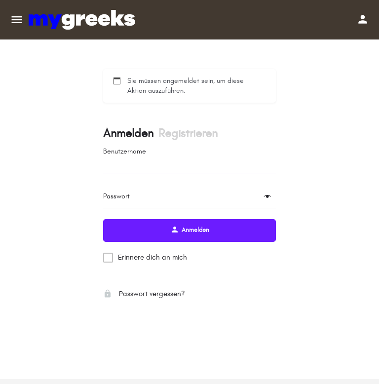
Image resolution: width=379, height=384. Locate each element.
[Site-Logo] (83, 20)
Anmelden (128, 134)
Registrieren (188, 134)
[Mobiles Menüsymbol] (17, 20)
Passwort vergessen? (144, 294)
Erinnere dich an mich (152, 257)
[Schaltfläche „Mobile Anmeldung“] (362, 19)
